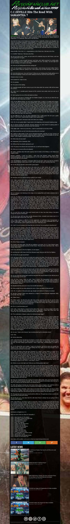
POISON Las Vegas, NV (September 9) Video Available (43, 488)
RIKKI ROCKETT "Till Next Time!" (37, 462)
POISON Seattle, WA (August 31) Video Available (41, 502)
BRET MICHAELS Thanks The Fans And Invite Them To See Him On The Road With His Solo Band (42, 476)
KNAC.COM (14, 35)
